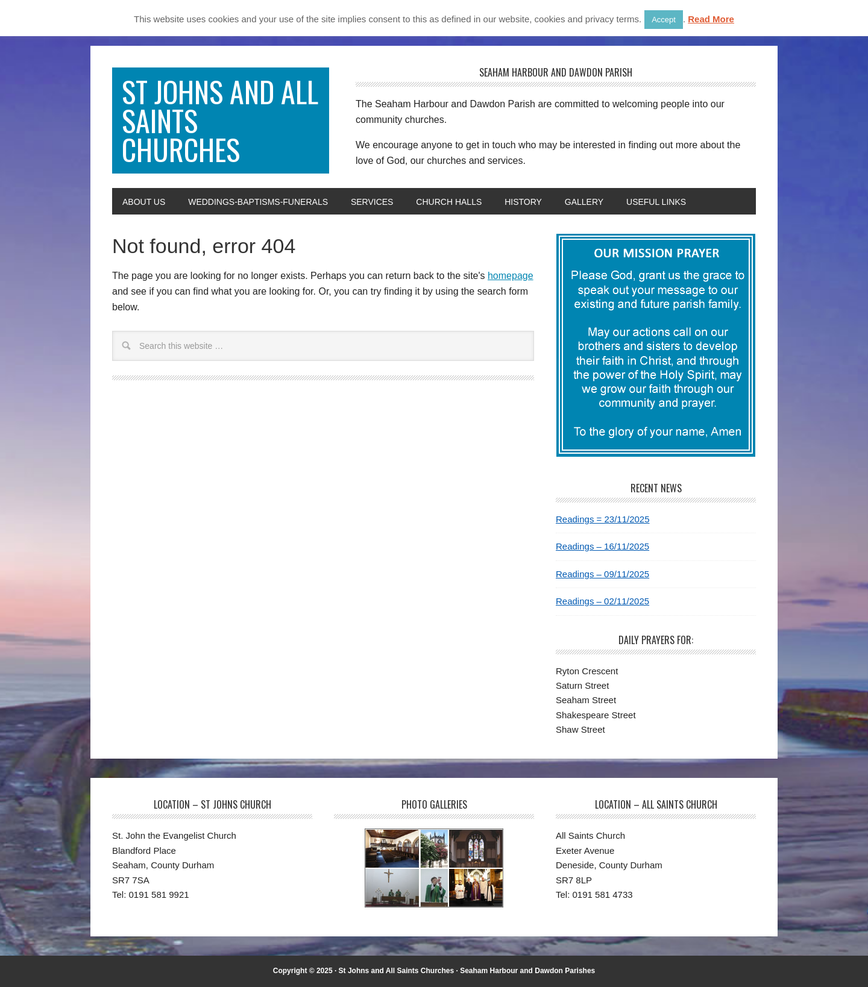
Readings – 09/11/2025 (602, 574)
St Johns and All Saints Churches (220, 120)
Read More (711, 19)
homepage (510, 276)
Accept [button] (664, 19)
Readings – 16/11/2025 (602, 546)
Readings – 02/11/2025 (602, 601)
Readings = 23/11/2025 (603, 519)
